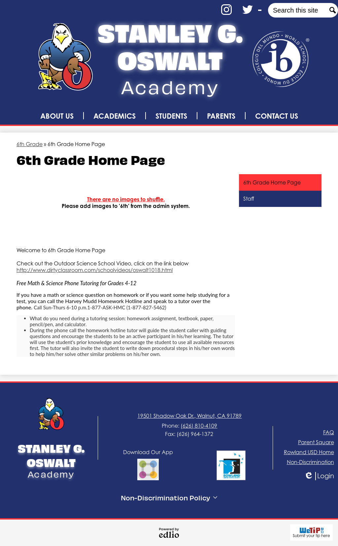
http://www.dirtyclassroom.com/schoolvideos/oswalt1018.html (95, 270)
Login (319, 476)
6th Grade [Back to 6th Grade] (30, 144)
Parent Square (316, 442)
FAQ (328, 432)
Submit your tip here (311, 532)
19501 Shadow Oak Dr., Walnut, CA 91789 (189, 415)
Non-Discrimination (310, 462)
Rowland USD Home (309, 452)
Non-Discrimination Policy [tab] (169, 497)
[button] (57, 116)
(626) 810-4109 (199, 425)
